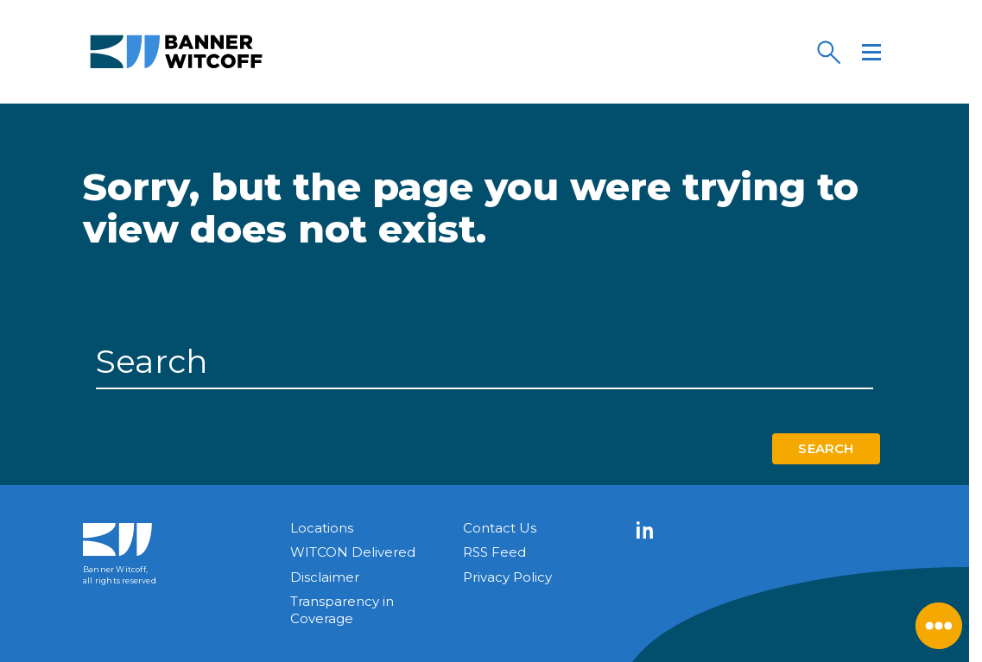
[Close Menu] (938, 625)
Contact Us (499, 528)
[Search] (828, 51)
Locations (321, 528)
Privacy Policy (507, 577)
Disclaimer (324, 577)
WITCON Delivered (352, 552)
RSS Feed (494, 552)
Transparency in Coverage (342, 610)
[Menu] (871, 51)
